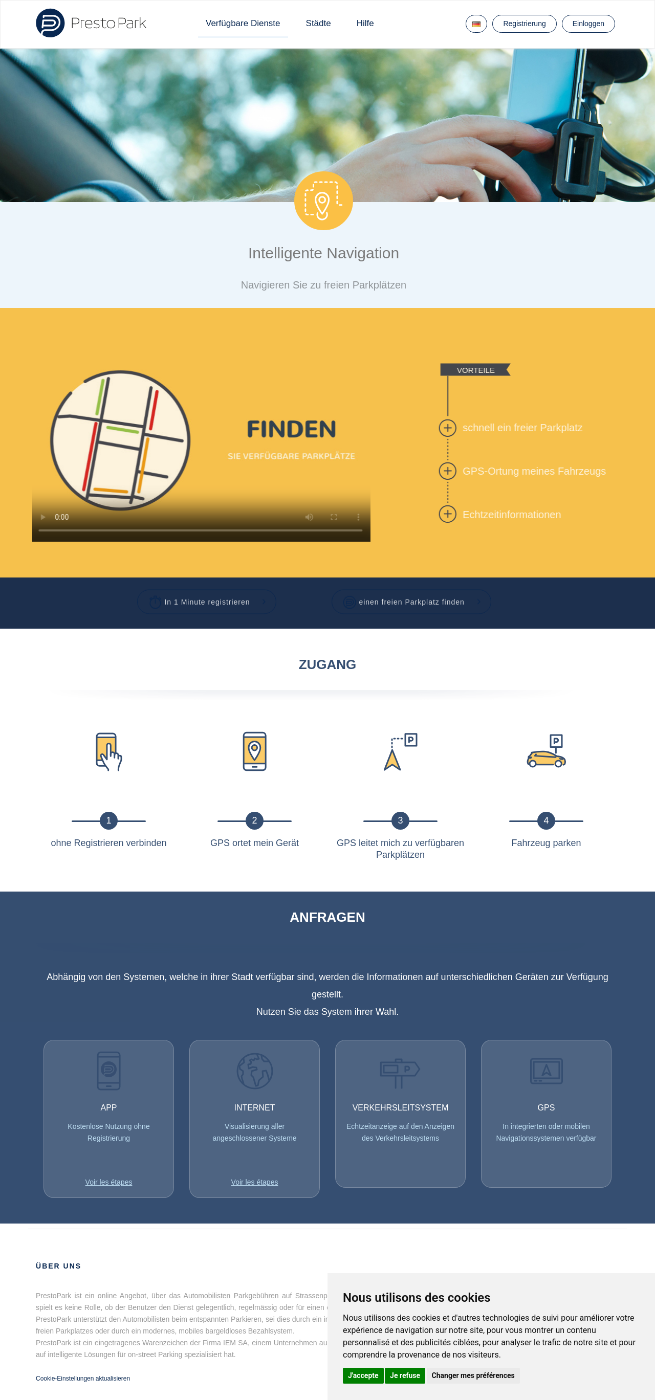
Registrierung (524, 23)
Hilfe (365, 23)
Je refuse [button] (405, 1375)
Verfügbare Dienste (243, 23)
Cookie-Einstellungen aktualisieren (83, 1378)
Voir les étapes (109, 1182)
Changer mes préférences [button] (473, 1375)
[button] (207, 597)
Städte (318, 23)
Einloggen (588, 23)
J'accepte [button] (363, 1375)
